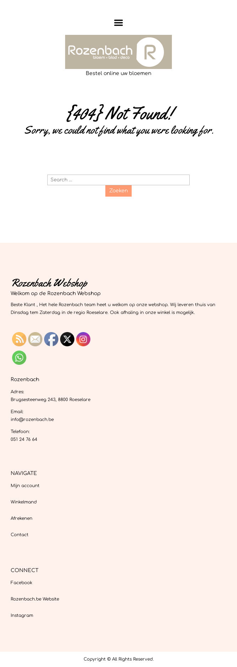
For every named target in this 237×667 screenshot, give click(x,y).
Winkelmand (24, 502)
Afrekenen (21, 518)
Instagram (22, 615)
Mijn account (25, 485)
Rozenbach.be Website (35, 599)
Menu (119, 23)
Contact (19, 534)
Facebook (21, 582)
